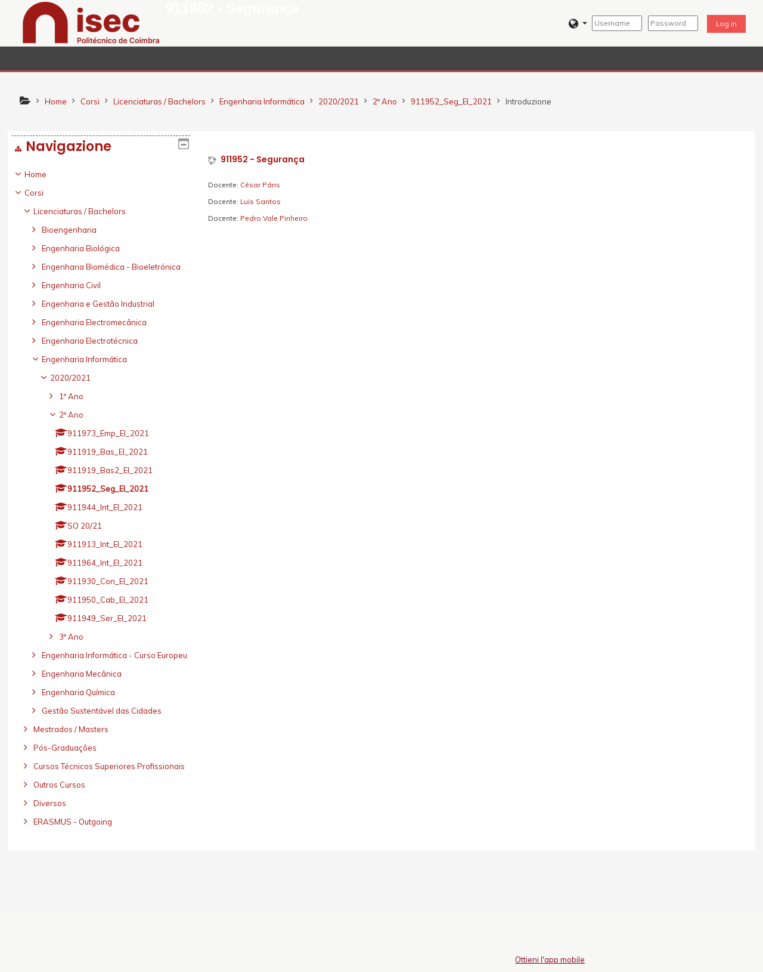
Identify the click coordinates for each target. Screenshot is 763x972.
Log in (726, 23)
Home (44, 174)
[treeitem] (101, 523)
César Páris (260, 184)
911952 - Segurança (263, 160)
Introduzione (528, 101)
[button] (578, 23)
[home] (91, 22)
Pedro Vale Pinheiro (274, 218)
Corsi (42, 193)
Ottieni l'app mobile (550, 959)
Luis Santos (260, 201)
